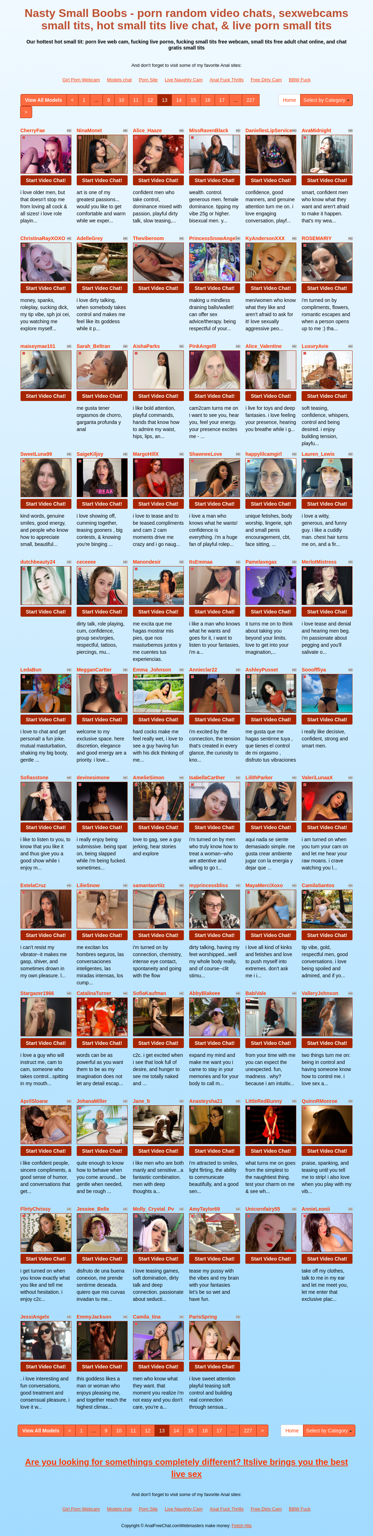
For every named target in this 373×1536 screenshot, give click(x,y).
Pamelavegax (261, 562)
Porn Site (148, 79)
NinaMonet (89, 130)
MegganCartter (94, 670)
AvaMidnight (316, 130)
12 (150, 100)
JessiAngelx (35, 1317)
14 (179, 100)
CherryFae (33, 130)
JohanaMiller (92, 1101)
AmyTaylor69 (204, 1209)
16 (207, 100)
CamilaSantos (318, 885)
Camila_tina (147, 1317)
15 (193, 100)
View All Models (43, 100)
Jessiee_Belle (93, 1209)
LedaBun (31, 670)
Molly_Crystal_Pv (153, 1209)
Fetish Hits (242, 1525)
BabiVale (255, 993)
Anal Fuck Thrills (227, 79)
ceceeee (86, 562)
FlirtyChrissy (36, 1209)
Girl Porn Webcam (81, 79)
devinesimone (93, 777)
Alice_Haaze (147, 130)
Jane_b (141, 1101)
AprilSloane (34, 1101)
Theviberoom (148, 238)
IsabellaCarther (207, 777)
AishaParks (146, 346)
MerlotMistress (319, 562)
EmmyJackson (94, 1317)
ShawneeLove (205, 454)
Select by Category (326, 100)
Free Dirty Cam (266, 79)
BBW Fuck (299, 79)
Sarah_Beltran (93, 346)
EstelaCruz (33, 885)
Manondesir (147, 562)
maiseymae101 (38, 346)
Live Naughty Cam (184, 79)
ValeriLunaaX (317, 777)
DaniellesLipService (268, 130)
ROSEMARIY (317, 238)
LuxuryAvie (315, 346)
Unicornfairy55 (262, 1209)
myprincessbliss (208, 885)
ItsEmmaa (200, 562)
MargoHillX (146, 454)
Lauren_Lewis (318, 454)
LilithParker (259, 777)
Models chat (119, 79)
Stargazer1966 (37, 993)
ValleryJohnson (320, 993)
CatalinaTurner (94, 993)
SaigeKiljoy (90, 454)
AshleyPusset (261, 670)
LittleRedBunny (263, 1101)
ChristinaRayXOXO (43, 238)
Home (289, 100)
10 (121, 100)
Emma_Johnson (152, 670)
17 (222, 100)
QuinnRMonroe (319, 1101)
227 (250, 100)
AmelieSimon (148, 777)
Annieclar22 (203, 670)
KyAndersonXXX (265, 238)
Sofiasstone (34, 777)
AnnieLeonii (316, 1209)
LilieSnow (88, 885)
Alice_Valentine (263, 346)
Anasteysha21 (205, 1101)
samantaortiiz (149, 885)
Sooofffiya (314, 670)
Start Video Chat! (46, 180)
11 (136, 100)
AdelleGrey (90, 238)
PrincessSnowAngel (213, 238)
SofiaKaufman (149, 993)
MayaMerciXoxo (264, 885)
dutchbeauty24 (38, 562)
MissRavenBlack (208, 130)
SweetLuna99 (36, 454)
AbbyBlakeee (204, 993)
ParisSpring (203, 1317)
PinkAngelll (202, 346)
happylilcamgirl (263, 454)
